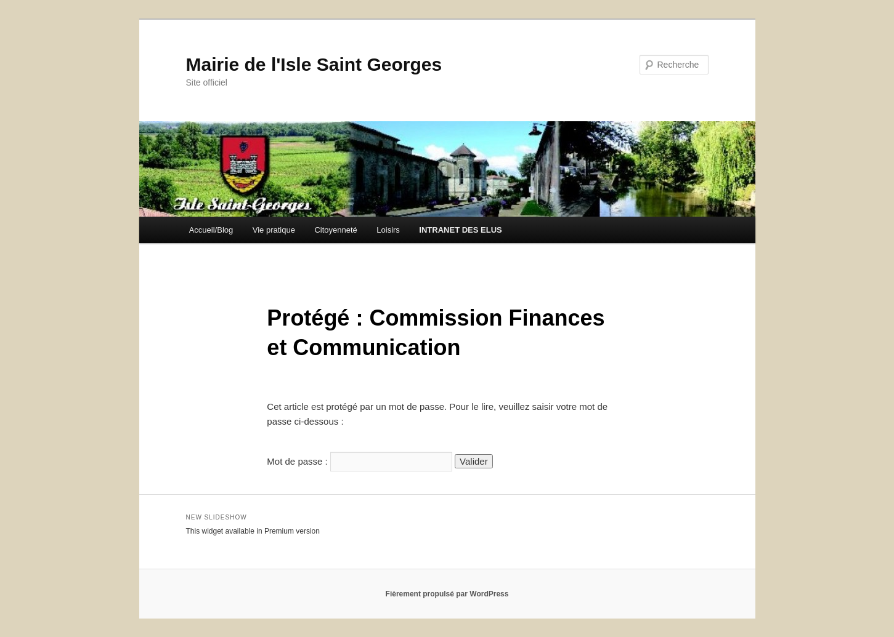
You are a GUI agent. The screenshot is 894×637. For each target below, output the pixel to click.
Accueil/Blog (211, 229)
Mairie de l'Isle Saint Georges (314, 64)
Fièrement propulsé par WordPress (447, 594)
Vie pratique (274, 229)
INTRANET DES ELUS (460, 229)
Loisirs (388, 229)
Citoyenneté (335, 229)
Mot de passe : (359, 461)
